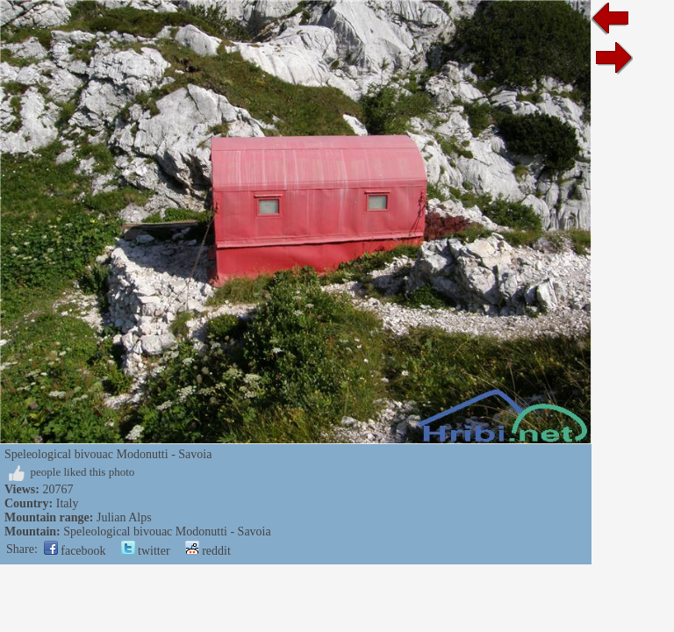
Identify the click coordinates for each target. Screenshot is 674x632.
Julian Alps (124, 517)
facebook (75, 550)
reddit (208, 550)
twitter (145, 550)
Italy (67, 503)
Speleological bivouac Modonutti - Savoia (166, 531)
